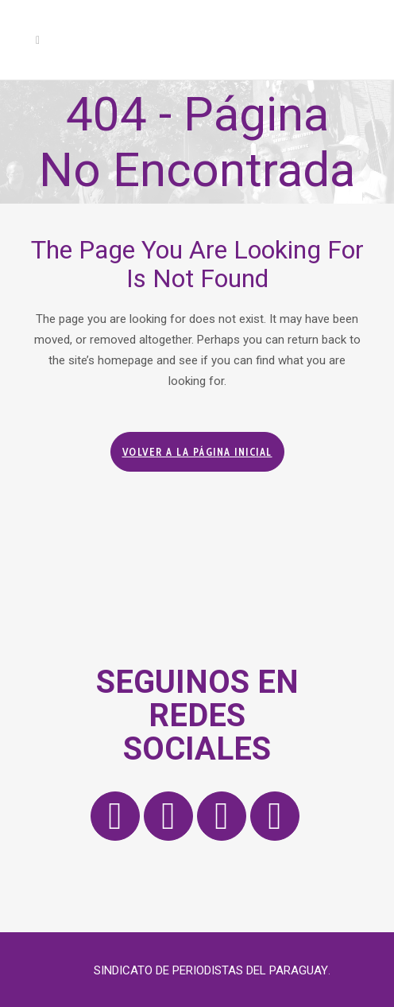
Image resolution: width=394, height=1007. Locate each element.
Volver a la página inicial (197, 451)
